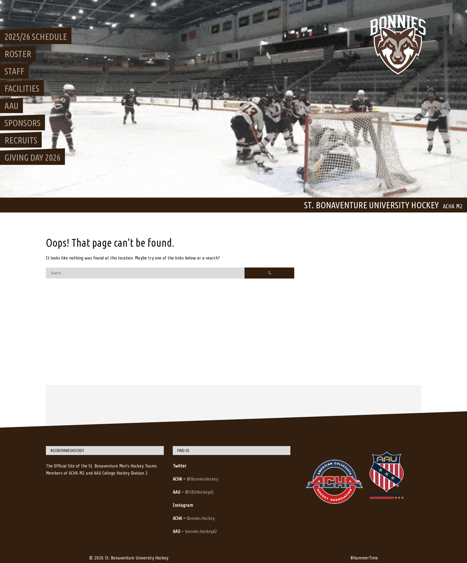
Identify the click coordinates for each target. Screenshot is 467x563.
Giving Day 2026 (32, 157)
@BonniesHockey (202, 479)
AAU (11, 106)
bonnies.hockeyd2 (201, 531)
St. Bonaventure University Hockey (371, 205)
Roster (17, 54)
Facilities (21, 88)
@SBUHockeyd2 (199, 492)
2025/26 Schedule (35, 37)
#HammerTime (364, 558)
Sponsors (22, 123)
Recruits (20, 140)
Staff (14, 71)
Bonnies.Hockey (201, 518)
